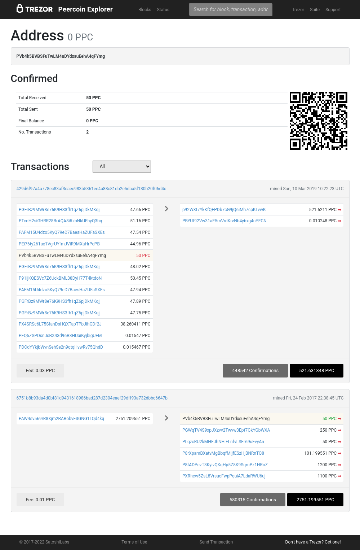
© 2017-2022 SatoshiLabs (44, 542)
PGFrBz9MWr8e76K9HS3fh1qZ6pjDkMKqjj (60, 209)
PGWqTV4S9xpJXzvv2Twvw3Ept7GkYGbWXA (226, 430)
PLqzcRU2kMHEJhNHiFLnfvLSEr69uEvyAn (223, 441)
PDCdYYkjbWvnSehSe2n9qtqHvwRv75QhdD (61, 347)
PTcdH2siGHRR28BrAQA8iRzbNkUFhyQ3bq (60, 220)
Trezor (298, 9)
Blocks (144, 9)
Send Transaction (216, 542)
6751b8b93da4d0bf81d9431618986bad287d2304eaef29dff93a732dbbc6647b (92, 398)
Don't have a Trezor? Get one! (313, 542)
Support (333, 9)
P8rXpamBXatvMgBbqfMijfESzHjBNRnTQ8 (223, 453)
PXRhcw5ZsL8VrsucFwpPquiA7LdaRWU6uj (224, 476)
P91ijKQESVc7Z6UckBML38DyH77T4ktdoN (60, 278)
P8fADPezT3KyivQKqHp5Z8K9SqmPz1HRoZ (225, 464)
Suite (315, 9)
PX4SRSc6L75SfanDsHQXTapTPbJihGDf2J (60, 324)
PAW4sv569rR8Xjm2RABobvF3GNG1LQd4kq (61, 418)
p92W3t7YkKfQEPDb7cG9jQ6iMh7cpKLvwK (224, 209)
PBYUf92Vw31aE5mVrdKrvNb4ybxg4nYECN (224, 220)
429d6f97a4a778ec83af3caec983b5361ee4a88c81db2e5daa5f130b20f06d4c (91, 188)
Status (163, 9)
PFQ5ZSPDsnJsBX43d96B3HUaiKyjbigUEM (60, 335)
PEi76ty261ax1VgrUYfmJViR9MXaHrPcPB (59, 243)
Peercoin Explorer (85, 9)
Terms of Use (134, 542)
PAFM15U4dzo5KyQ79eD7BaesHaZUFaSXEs (62, 232)
